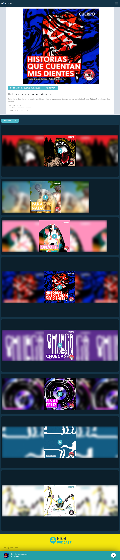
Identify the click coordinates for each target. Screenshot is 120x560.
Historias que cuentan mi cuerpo (29, 88)
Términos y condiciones (10, 548)
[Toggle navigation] (116, 3)
